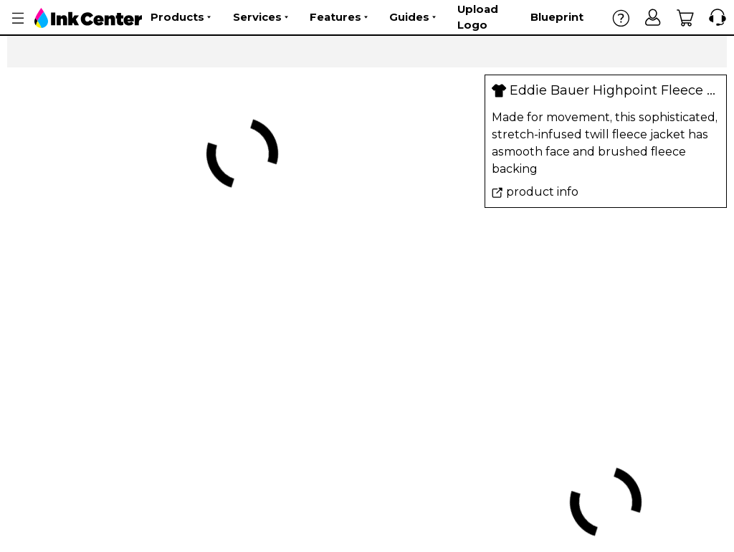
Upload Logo (477, 17)
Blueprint (556, 17)
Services (260, 17)
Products (181, 17)
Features (339, 17)
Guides (412, 17)
